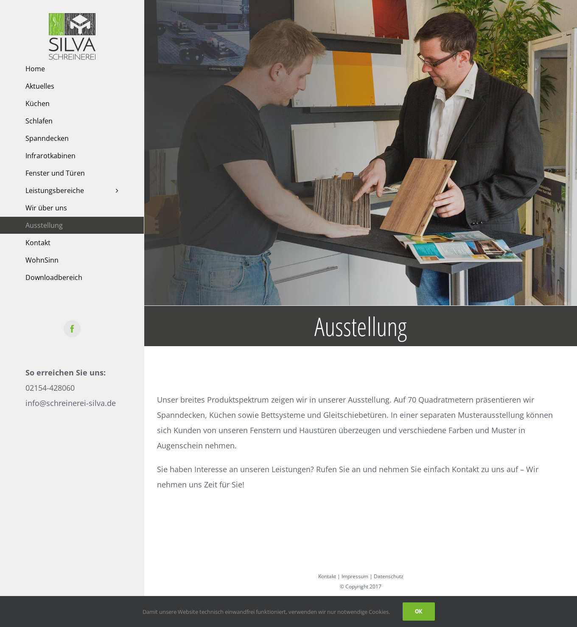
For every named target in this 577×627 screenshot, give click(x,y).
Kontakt (327, 576)
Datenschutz (388, 576)
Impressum (355, 576)
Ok (419, 611)
